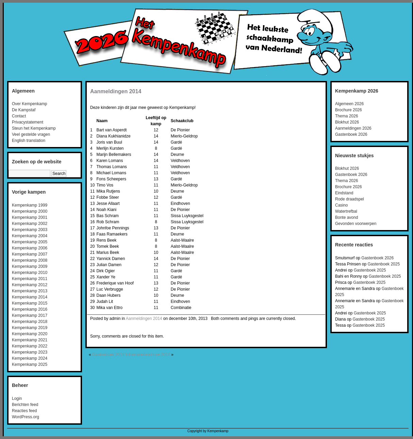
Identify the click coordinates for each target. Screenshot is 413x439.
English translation (28, 140)
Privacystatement (27, 122)
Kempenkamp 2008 (29, 260)
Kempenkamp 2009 (29, 266)
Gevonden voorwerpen (355, 223)
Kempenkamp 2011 (29, 278)
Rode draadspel (349, 199)
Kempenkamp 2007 (29, 254)
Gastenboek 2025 (383, 264)
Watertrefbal (346, 211)
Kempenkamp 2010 (29, 272)
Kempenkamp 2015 (29, 303)
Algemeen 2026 (349, 103)
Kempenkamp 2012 (29, 284)
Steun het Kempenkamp (34, 128)
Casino (341, 205)
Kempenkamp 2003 (29, 229)
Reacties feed (24, 410)
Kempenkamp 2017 (29, 315)
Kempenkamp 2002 (29, 223)
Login (17, 398)
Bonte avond (346, 217)
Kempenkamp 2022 (29, 346)
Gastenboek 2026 (351, 134)
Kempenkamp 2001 (29, 217)
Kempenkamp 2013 (29, 291)
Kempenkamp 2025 (29, 364)
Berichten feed (25, 404)
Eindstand (344, 193)
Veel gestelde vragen (31, 134)
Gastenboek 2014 (108, 354)
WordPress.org (25, 416)
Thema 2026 (346, 116)
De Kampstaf (23, 110)
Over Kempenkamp (29, 103)
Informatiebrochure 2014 (148, 354)
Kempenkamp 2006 (29, 248)
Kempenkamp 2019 (29, 327)
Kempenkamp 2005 (29, 242)
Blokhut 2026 (347, 122)
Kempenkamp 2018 (29, 321)
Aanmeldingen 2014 (115, 91)
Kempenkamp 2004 (29, 235)
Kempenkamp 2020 (29, 333)
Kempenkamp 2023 (29, 352)
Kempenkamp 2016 (29, 309)
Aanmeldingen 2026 (353, 128)
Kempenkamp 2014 (29, 297)
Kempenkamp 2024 (29, 358)
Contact (19, 116)
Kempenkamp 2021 (29, 340)
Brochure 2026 (348, 110)
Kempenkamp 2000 (29, 211)
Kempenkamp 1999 (29, 205)
